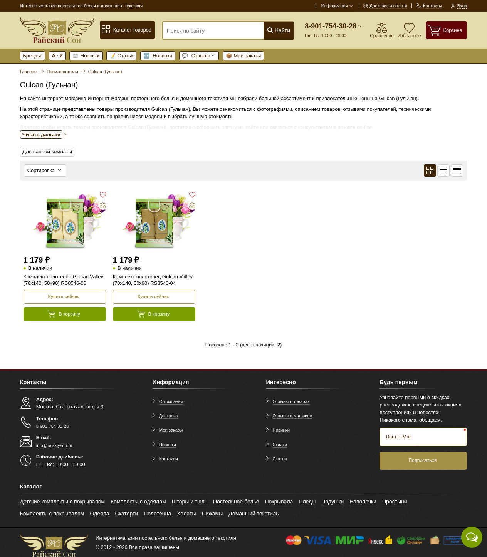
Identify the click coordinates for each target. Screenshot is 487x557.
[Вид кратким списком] (457, 170)
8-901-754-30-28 (330, 26)
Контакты (168, 458)
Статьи (121, 56)
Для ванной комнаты (46, 151)
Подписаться (422, 459)
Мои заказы (243, 56)
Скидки (280, 444)
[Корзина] (446, 30)
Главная (28, 71)
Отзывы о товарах (291, 400)
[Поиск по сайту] (217, 31)
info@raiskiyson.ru (54, 444)
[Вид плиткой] (430, 170)
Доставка (168, 415)
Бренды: (32, 56)
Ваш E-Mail (398, 436)
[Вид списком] (443, 170)
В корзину (63, 313)
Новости (86, 56)
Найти (278, 30)
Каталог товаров (126, 29)
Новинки (158, 56)
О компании (171, 400)
